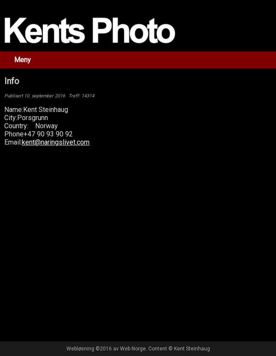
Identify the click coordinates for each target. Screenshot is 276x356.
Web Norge (133, 349)
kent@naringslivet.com (56, 142)
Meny (22, 60)
